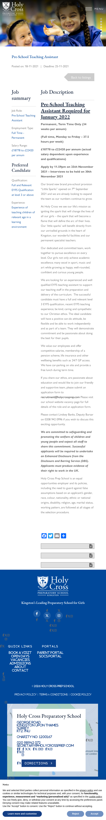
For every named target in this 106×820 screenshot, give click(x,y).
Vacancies (20, 659)
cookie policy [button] (95, 796)
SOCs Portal (50, 656)
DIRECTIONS (36, 763)
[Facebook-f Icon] (37, 613)
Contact (20, 670)
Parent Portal (50, 652)
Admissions (20, 663)
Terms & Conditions (53, 694)
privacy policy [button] (86, 790)
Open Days (20, 656)
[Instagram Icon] (59, 615)
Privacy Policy (25, 694)
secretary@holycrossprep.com (45, 745)
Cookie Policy (81, 694)
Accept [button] (94, 813)
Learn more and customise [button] (22, 813)
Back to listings (81, 77)
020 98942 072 (29, 742)
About (20, 666)
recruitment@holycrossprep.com (60, 397)
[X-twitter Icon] (47, 615)
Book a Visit (20, 652)
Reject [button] (75, 813)
